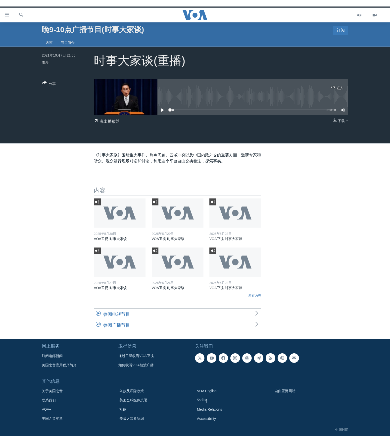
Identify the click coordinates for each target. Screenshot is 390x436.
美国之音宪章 (52, 419)
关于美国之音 (52, 391)
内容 (49, 43)
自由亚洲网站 (285, 391)
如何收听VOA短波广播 (136, 365)
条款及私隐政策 (131, 391)
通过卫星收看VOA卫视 (136, 356)
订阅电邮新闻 (52, 356)
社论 (122, 409)
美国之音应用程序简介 (59, 365)
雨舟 (45, 62)
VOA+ (46, 409)
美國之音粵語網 (131, 419)
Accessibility (206, 419)
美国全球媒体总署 (133, 400)
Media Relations (209, 409)
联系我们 (49, 400)
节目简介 (68, 43)
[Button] (49, 84)
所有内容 (254, 296)
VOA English (207, 391)
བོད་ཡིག (202, 400)
